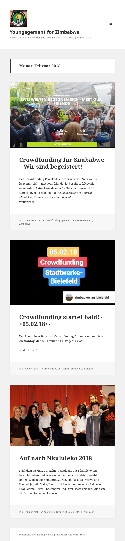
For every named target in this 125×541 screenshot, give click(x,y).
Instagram (63, 368)
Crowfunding (50, 368)
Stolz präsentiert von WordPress (66, 534)
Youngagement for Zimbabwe (44, 32)
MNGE (79, 511)
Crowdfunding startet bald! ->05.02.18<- (61, 320)
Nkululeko (89, 511)
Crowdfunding (52, 220)
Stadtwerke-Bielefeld (81, 220)
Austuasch (49, 511)
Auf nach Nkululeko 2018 (55, 458)
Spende (65, 220)
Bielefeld (69, 511)
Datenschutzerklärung (32, 534)
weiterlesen (29, 202)
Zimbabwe (24, 223)
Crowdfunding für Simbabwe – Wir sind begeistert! (61, 163)
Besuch (60, 511)
